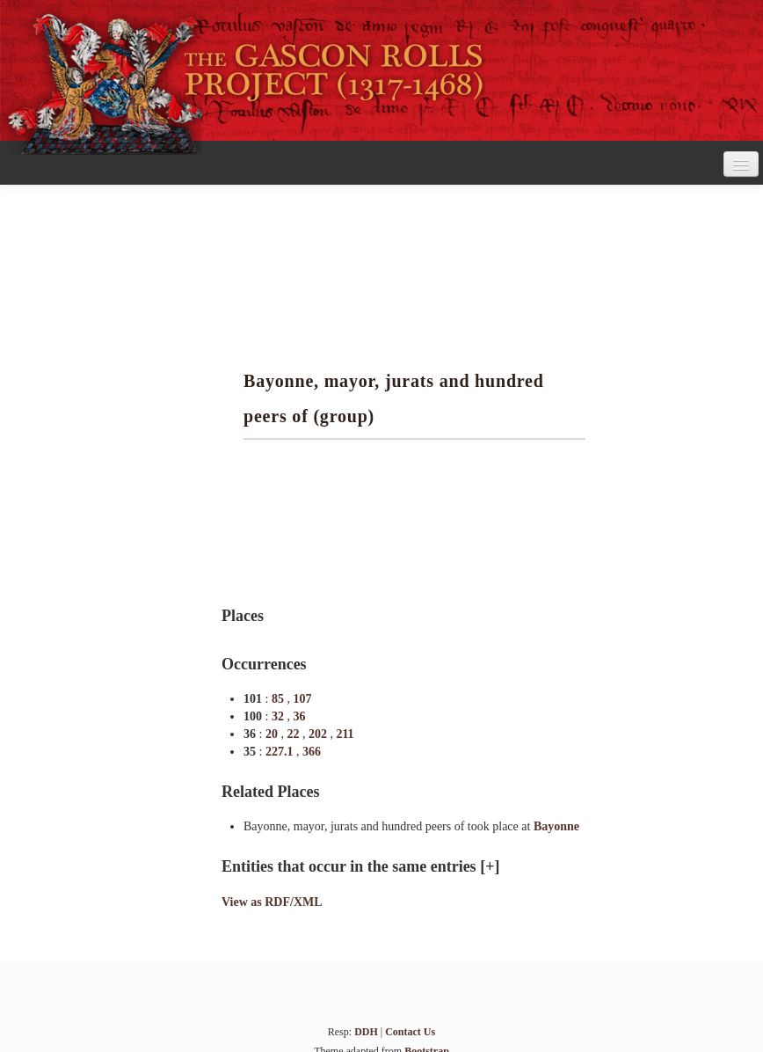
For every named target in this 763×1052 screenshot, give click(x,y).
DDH (366, 1032)
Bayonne (556, 826)
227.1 (280, 751)
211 (344, 734)
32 (279, 716)
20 (273, 734)
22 (294, 734)
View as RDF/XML (272, 902)
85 (279, 698)
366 (311, 751)
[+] (489, 866)
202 (320, 734)
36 (299, 716)
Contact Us (410, 1032)
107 (302, 698)
